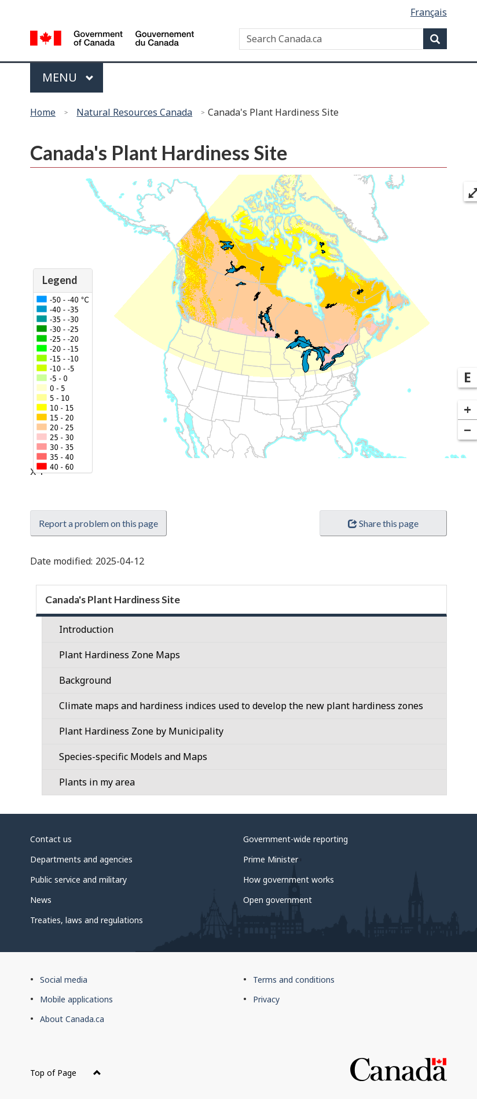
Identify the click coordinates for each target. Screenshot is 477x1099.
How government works (288, 879)
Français (428, 12)
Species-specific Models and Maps (133, 756)
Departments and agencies (81, 859)
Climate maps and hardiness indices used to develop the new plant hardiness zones (241, 705)
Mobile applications (76, 999)
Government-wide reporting (295, 839)
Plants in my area (97, 782)
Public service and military (78, 879)
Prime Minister (270, 859)
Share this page (383, 523)
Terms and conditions (294, 979)
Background (85, 680)
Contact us (51, 839)
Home (43, 112)
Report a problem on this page (98, 523)
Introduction (86, 629)
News (41, 899)
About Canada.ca (72, 1018)
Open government (277, 899)
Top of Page (65, 1072)
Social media (63, 979)
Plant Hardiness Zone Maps (119, 654)
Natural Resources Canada (134, 112)
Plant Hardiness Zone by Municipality (141, 731)
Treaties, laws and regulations (86, 919)
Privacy (266, 999)
